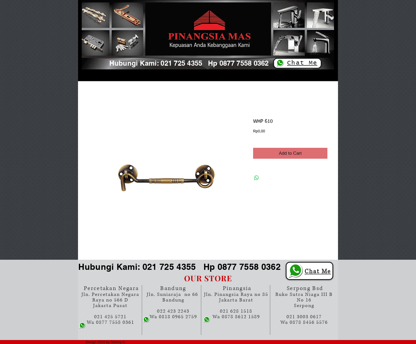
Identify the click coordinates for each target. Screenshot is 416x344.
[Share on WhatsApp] (256, 178)
